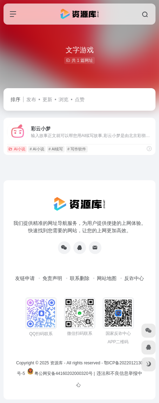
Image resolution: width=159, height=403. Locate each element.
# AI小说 (37, 149)
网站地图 (107, 278)
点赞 (80, 99)
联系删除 (80, 278)
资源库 (56, 362)
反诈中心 (134, 278)
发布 (31, 99)
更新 (47, 99)
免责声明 (52, 278)
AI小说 (16, 149)
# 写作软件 (76, 149)
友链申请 (25, 278)
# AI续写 (55, 149)
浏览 (63, 99)
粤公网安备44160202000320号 (63, 373)
